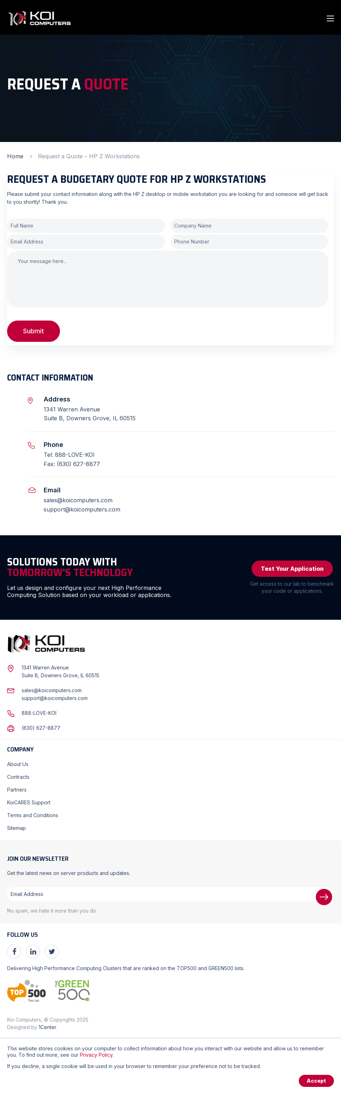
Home (15, 156)
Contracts (18, 777)
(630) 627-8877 (41, 728)
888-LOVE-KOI (39, 713)
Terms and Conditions (32, 815)
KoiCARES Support (28, 802)
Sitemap (16, 828)
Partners (17, 790)
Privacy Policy (96, 1055)
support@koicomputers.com (82, 509)
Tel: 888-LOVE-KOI (69, 454)
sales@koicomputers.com (78, 500)
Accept (316, 1081)
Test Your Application (292, 568)
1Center (47, 1027)
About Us (17, 764)
